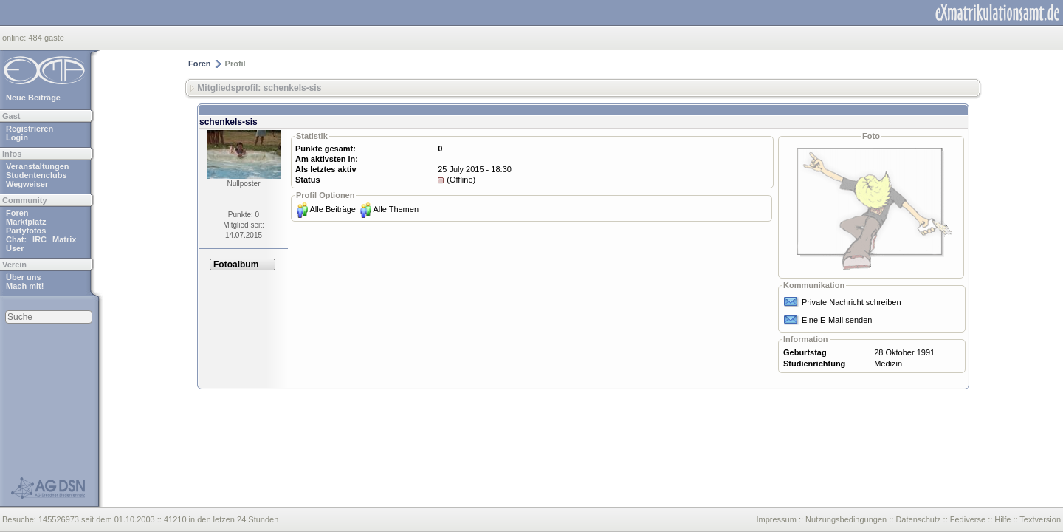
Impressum (776, 519)
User (15, 248)
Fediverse (967, 519)
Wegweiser (27, 184)
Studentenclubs (36, 175)
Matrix (64, 239)
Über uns (23, 277)
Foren (17, 212)
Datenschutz (917, 519)
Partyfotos (26, 230)
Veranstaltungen (37, 166)
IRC (39, 239)
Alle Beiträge (333, 209)
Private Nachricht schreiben (851, 302)
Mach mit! (25, 286)
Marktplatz (26, 221)
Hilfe (1002, 519)
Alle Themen (396, 209)
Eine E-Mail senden (837, 320)
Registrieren (29, 128)
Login (17, 137)
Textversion (1040, 519)
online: (15, 37)
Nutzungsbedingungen (846, 519)
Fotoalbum (235, 264)
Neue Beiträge (33, 97)
